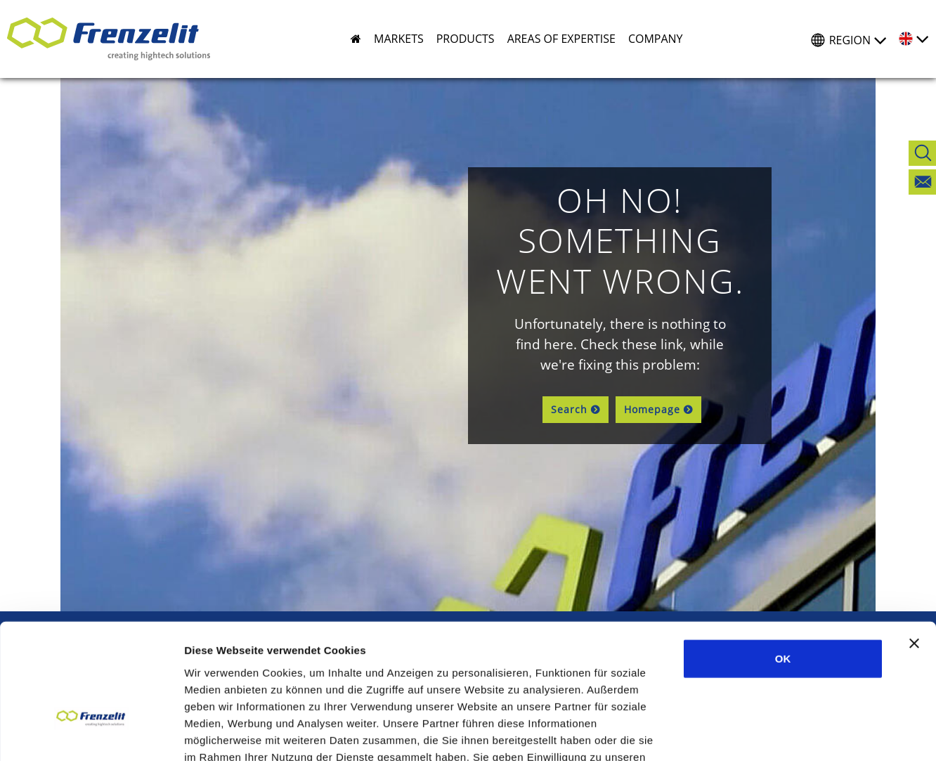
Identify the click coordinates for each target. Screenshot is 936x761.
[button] (392, 38)
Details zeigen (747, 733)
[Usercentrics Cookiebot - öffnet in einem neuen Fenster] (91, 733)
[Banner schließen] (914, 546)
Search (569, 409)
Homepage (652, 409)
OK (783, 561)
